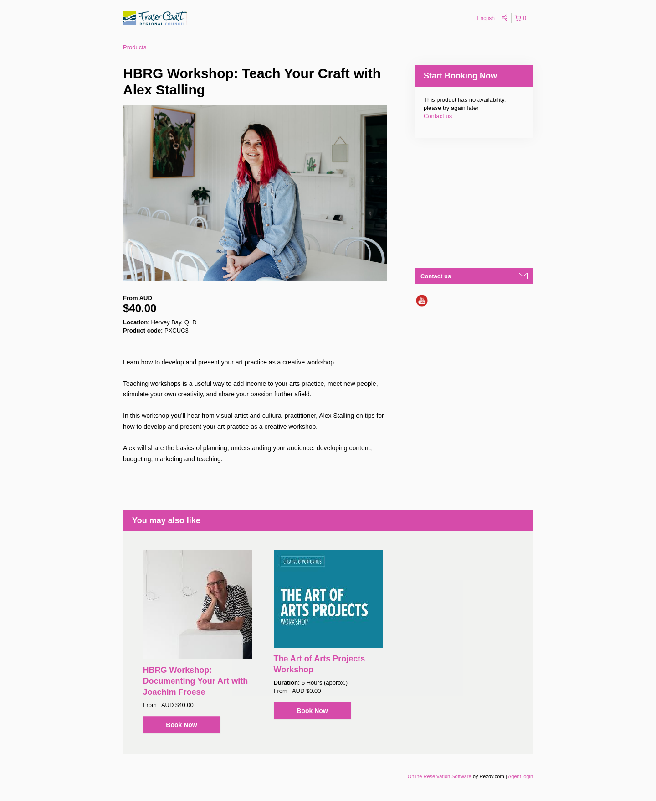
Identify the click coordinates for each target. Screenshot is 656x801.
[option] (197, 641)
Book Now (181, 724)
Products (134, 47)
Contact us (438, 116)
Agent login (520, 776)
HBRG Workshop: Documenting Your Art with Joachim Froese (195, 681)
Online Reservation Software (440, 776)
